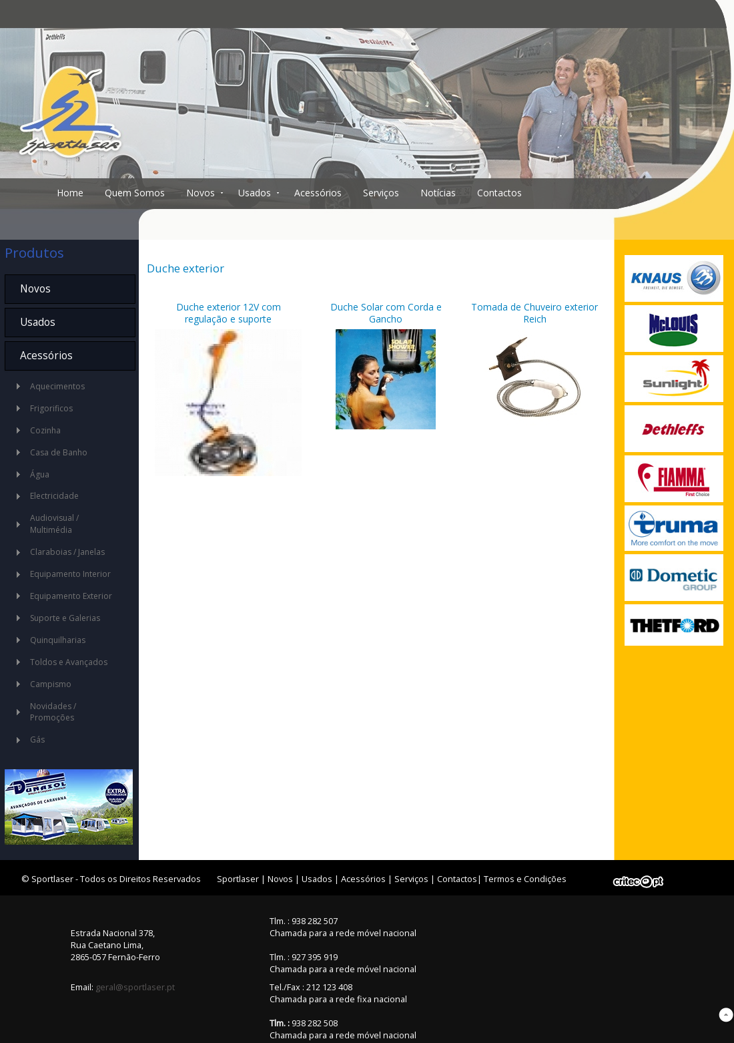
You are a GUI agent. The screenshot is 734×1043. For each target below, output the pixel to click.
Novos (200, 192)
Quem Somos (135, 192)
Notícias (438, 192)
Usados (254, 192)
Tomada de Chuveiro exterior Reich (534, 312)
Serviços (381, 192)
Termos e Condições (525, 879)
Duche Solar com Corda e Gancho (386, 312)
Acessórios (318, 192)
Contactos (499, 192)
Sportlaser (238, 879)
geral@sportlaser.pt (135, 987)
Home (70, 192)
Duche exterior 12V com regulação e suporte (228, 312)
